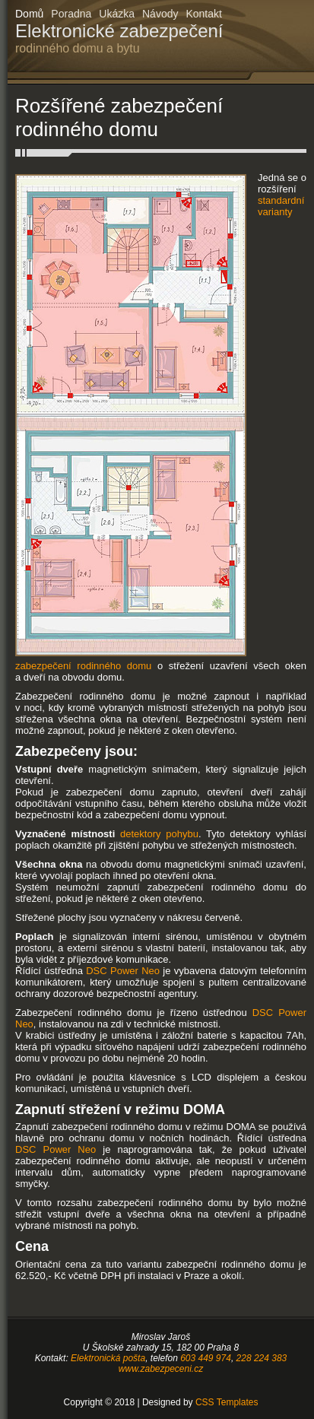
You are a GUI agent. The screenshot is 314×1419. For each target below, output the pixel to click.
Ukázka (117, 14)
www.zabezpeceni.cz (161, 1368)
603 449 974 (205, 1358)
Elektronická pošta (108, 1358)
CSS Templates (226, 1402)
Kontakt (203, 14)
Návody (160, 14)
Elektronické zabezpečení (119, 38)
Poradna (71, 14)
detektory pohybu (159, 834)
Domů (29, 14)
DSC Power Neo (123, 970)
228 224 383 (261, 1358)
